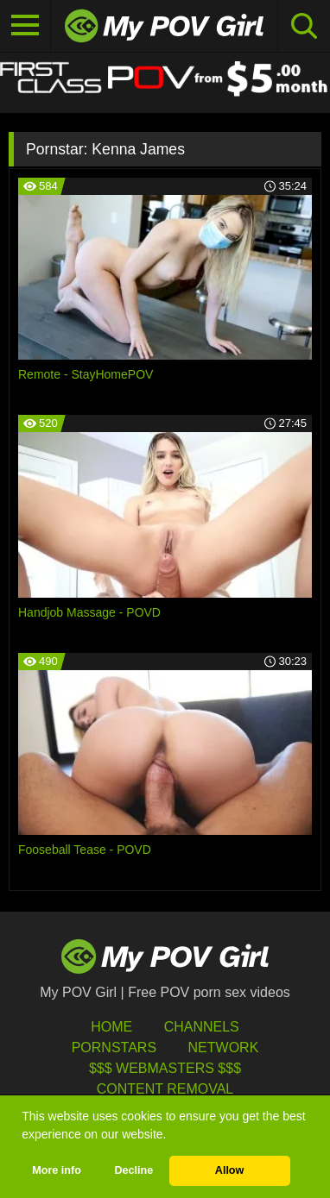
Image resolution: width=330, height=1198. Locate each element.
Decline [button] (133, 1170)
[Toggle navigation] (25, 26)
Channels (201, 1026)
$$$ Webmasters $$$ (165, 1068)
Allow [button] (229, 1170)
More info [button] (56, 1170)
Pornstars (114, 1047)
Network (223, 1047)
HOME (111, 1026)
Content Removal (165, 1089)
